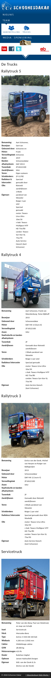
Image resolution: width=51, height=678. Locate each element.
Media (7, 37)
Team (6, 21)
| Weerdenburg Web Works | (37, 675)
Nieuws (8, 14)
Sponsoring (23, 37)
